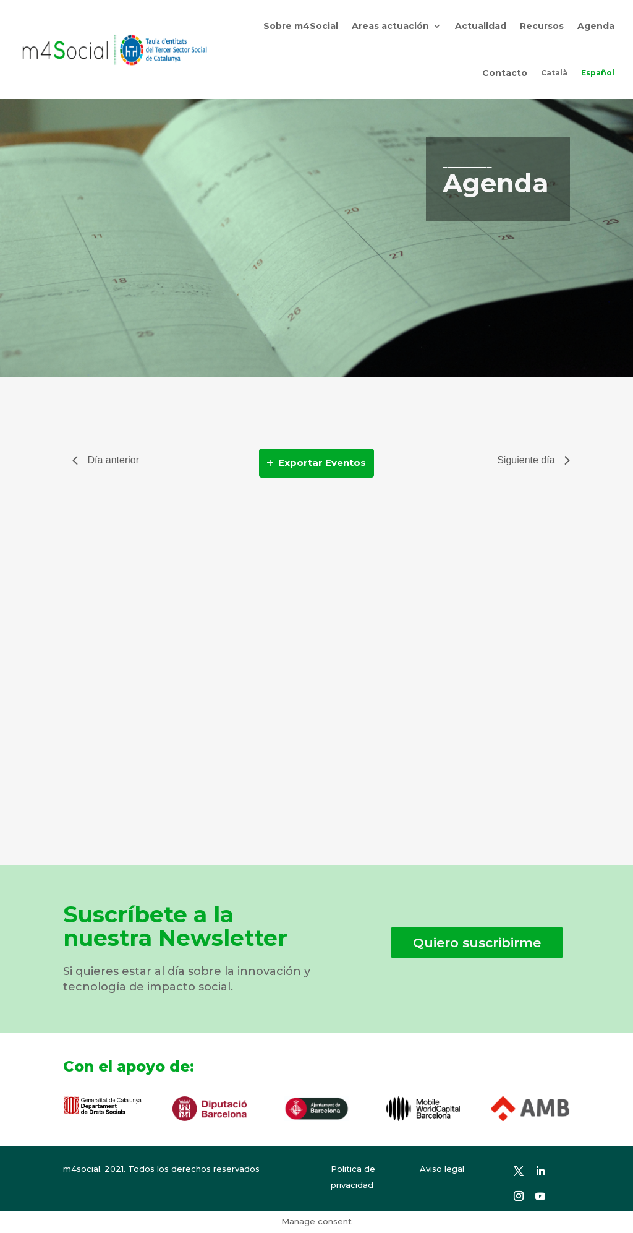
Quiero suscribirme (477, 942)
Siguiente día (533, 460)
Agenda (595, 26)
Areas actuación (390, 26)
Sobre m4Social (300, 26)
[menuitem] (554, 73)
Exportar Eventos (316, 462)
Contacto (504, 73)
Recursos (542, 26)
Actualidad (480, 26)
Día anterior (105, 460)
